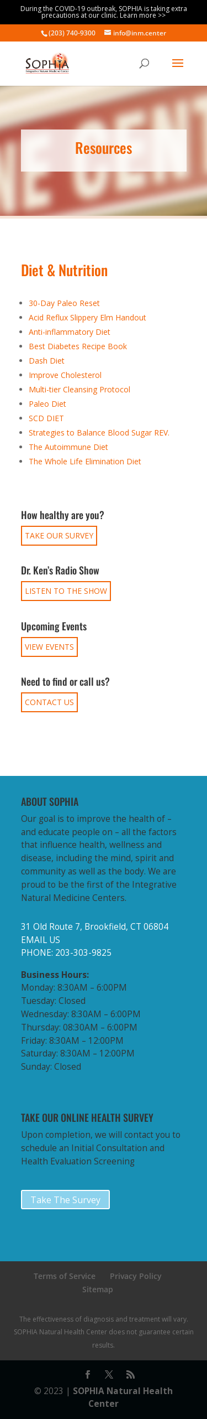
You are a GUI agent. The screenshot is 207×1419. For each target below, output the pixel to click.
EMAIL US (40, 940)
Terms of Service (64, 1276)
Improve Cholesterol (65, 375)
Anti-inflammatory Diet (69, 332)
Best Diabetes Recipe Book (78, 346)
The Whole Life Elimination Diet (85, 461)
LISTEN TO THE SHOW (66, 591)
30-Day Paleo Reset (64, 303)
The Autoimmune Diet (68, 447)
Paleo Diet (47, 403)
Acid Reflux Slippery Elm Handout (87, 317)
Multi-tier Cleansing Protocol (79, 389)
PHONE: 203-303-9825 (66, 953)
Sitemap (97, 1289)
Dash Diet (47, 360)
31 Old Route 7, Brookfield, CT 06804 (94, 927)
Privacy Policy (136, 1276)
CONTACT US (49, 702)
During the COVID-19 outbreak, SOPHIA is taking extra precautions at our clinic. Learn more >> (103, 12)
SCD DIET (46, 418)
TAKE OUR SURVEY (59, 535)
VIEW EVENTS (49, 646)
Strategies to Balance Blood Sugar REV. (99, 432)
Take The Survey (65, 1200)
